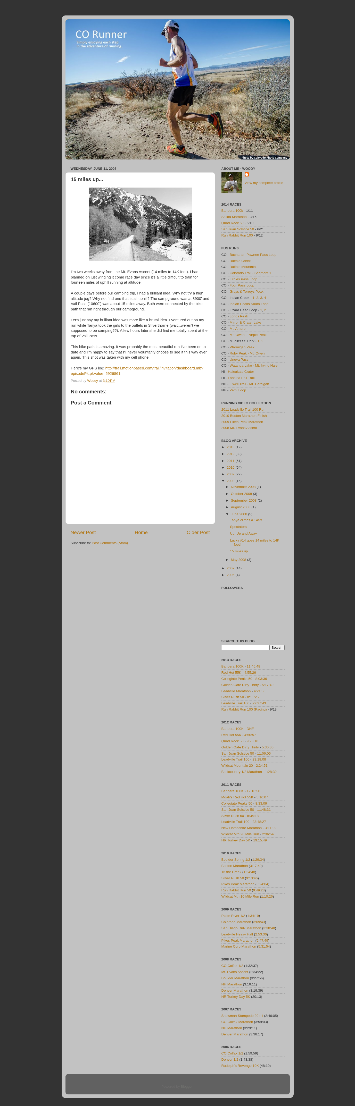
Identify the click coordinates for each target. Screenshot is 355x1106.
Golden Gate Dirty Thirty (240, 685)
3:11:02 (270, 828)
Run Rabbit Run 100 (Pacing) (244, 709)
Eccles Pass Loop (243, 279)
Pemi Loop (237, 390)
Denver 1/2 (229, 1059)
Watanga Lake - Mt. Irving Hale (254, 365)
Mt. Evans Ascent (234, 972)
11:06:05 (264, 753)
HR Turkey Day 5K (235, 840)
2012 (231, 454)
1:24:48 (249, 872)
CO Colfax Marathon (237, 1022)
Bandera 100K (232, 666)
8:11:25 (253, 697)
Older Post (198, 532)
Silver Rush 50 (232, 697)
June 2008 (239, 514)
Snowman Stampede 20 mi (242, 1016)
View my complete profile (264, 183)
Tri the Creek (231, 872)
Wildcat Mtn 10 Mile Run (240, 896)
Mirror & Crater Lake (245, 322)
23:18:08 (259, 759)
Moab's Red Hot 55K (237, 797)
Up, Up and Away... (244, 533)
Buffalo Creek (240, 261)
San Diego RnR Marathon (241, 928)
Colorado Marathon (236, 922)
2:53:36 (261, 934)
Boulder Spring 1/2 (235, 860)
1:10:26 (267, 896)
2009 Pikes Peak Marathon (242, 422)
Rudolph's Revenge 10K (240, 1066)
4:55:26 (250, 672)
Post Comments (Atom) (110, 543)
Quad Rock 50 (232, 223)
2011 (231, 461)
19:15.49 (260, 840)
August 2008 (241, 507)
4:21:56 (260, 691)
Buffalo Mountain (243, 267)
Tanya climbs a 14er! (246, 520)
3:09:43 (259, 922)
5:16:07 (262, 797)
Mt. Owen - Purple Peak (248, 335)
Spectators (238, 527)
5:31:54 (264, 946)
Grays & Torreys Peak (246, 291)
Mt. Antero (238, 329)
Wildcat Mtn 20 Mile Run (240, 834)
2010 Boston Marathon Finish (244, 416)
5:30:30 (268, 747)
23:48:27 (259, 822)
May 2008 (239, 560)
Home (141, 532)
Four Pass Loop (242, 285)
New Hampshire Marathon (241, 828)
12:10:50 (253, 791)
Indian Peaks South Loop (249, 304)
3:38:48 (269, 928)
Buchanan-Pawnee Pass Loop (253, 255)
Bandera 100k (232, 211)
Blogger (187, 1086)
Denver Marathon (234, 990)
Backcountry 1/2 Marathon (241, 772)
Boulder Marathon (235, 978)
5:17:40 (268, 685)
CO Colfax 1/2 (232, 966)
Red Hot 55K (231, 672)
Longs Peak (239, 316)
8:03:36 (261, 679)
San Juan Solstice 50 (237, 229)
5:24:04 (262, 884)
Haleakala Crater (241, 372)
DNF (250, 729)
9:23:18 (252, 741)
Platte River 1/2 (233, 916)
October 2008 (242, 494)
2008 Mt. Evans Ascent (239, 428)
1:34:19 (253, 916)
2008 (231, 481)
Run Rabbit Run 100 (237, 235)
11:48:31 (264, 810)
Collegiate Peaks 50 (236, 679)
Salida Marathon (234, 217)
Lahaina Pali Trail (241, 378)
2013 (231, 447)
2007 (231, 568)
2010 (231, 467)
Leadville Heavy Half (237, 934)
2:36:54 (268, 834)
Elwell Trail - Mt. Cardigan (249, 384)
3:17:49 (256, 866)
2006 (231, 575)
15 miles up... (240, 551)
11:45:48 (253, 666)
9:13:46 (252, 878)
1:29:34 (258, 860)
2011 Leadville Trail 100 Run (243, 409)
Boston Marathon (234, 866)
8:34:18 (253, 816)
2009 (231, 474)
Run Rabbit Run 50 (236, 890)
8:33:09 (261, 803)
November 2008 (244, 487)
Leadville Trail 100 (235, 703)
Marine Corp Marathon (238, 946)
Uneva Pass (239, 359)
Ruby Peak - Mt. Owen (247, 353)
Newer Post (83, 532)
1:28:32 (271, 772)
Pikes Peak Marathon (237, 884)
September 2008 (244, 500)
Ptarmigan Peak (242, 347)
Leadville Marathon (236, 691)
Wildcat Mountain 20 (237, 765)
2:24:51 (262, 765)
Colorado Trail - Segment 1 (250, 273)
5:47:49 (262, 940)
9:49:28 (259, 890)
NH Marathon (231, 984)
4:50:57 (250, 735)
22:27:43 (259, 703)
